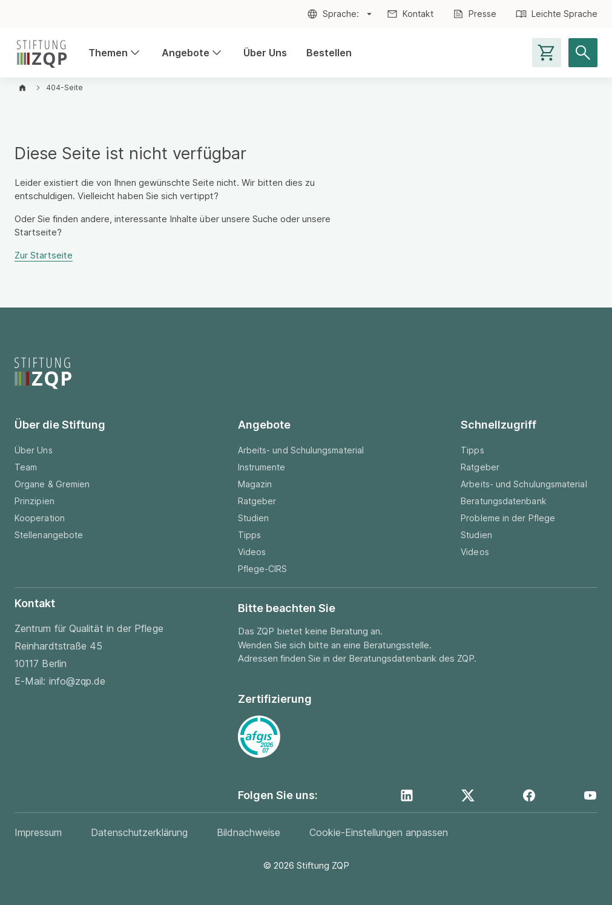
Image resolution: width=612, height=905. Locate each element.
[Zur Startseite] (42, 53)
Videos (252, 552)
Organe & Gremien (52, 484)
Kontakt (418, 13)
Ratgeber (257, 501)
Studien (253, 518)
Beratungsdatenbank (503, 501)
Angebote (185, 53)
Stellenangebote (49, 535)
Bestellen (329, 53)
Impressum (38, 832)
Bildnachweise (248, 832)
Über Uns (265, 53)
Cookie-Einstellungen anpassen (378, 832)
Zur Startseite (44, 255)
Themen (108, 53)
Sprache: (341, 13)
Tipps (249, 535)
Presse (482, 13)
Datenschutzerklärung (139, 832)
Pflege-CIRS (263, 569)
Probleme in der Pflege (508, 518)
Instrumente (262, 467)
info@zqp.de (77, 681)
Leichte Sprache (564, 13)
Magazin (255, 484)
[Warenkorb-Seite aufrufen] (546, 52)
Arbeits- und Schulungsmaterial (301, 450)
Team (26, 467)
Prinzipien (34, 501)
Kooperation (40, 518)
